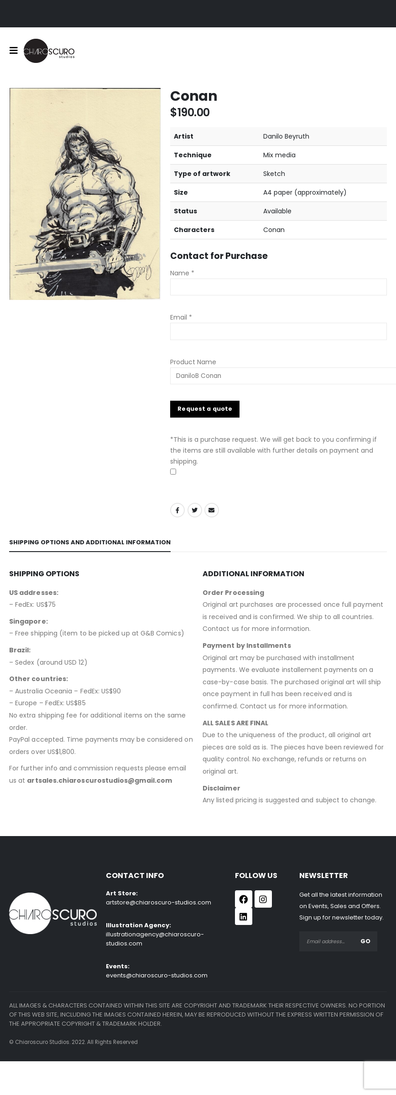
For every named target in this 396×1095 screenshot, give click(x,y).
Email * (181, 317)
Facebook (177, 510)
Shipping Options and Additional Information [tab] (90, 542)
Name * (182, 273)
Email (211, 510)
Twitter (195, 510)
